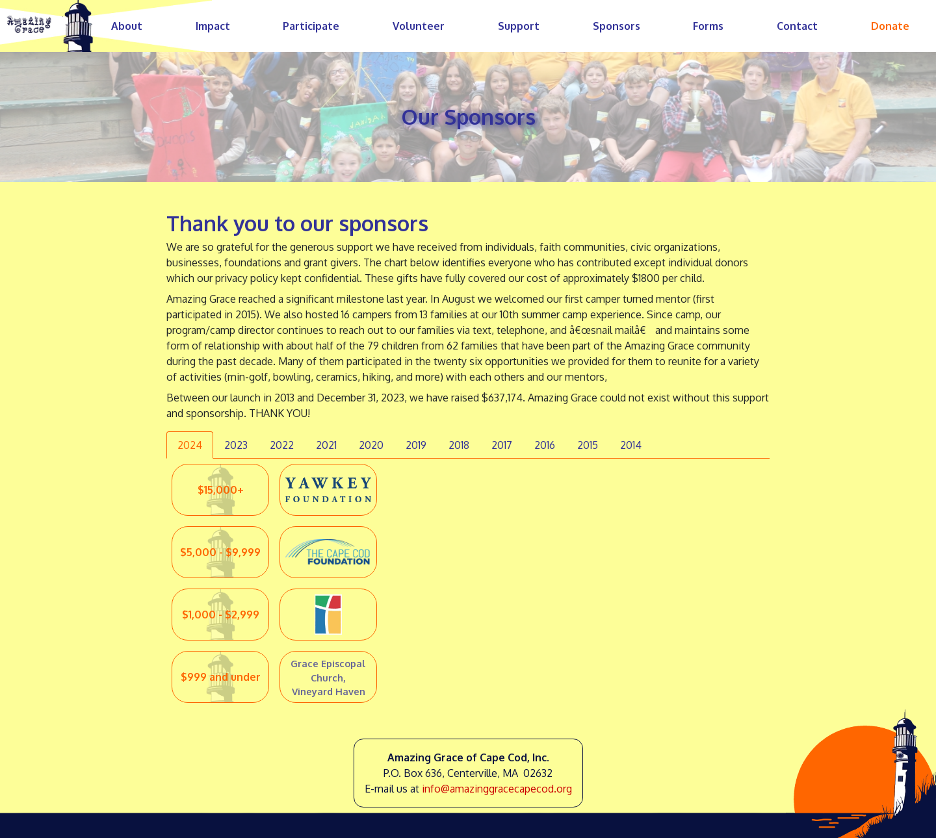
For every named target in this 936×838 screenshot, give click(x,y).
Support (519, 25)
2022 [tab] (282, 444)
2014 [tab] (631, 444)
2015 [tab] (587, 444)
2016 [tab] (544, 444)
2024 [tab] (189, 444)
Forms (708, 25)
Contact (797, 25)
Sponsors (616, 25)
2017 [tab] (501, 444)
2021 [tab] (326, 444)
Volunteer (419, 25)
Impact (213, 25)
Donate (890, 25)
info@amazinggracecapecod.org (497, 788)
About (126, 25)
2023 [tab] (236, 444)
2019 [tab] (416, 444)
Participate (311, 25)
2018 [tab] (458, 444)
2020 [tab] (371, 444)
